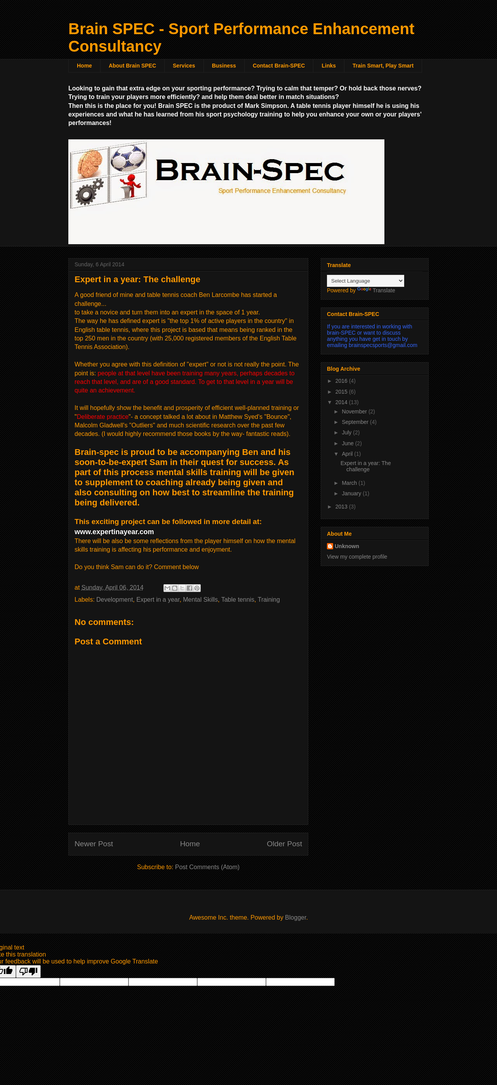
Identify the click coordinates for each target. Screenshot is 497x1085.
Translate (376, 290)
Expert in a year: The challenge (366, 466)
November (355, 411)
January (352, 493)
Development (114, 599)
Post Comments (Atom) (207, 867)
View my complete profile (357, 557)
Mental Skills (200, 599)
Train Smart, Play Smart (383, 65)
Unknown (347, 546)
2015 (342, 392)
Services (184, 65)
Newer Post (94, 844)
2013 (342, 506)
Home (84, 65)
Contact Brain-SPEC (279, 65)
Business (224, 65)
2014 (342, 402)
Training (269, 599)
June (348, 443)
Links (328, 65)
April (348, 454)
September (356, 422)
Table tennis (237, 599)
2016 (342, 381)
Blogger (295, 917)
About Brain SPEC (132, 65)
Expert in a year (157, 599)
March (350, 483)
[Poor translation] (28, 971)
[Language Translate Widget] (365, 281)
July (347, 432)
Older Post (284, 844)
